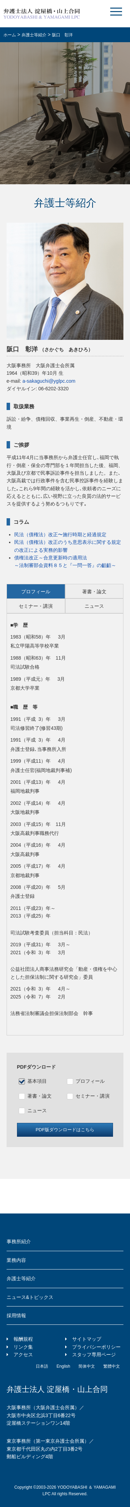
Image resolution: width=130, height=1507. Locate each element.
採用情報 (16, 1315)
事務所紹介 (19, 1241)
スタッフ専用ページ (94, 1354)
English (63, 1366)
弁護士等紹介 (21, 1278)
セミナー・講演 (93, 1096)
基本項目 (37, 1081)
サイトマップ (86, 1339)
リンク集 (23, 1347)
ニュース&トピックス (30, 1297)
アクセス (23, 1354)
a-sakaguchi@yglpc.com (49, 381)
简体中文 (86, 1366)
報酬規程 (23, 1339)
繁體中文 (111, 1366)
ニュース (37, 1110)
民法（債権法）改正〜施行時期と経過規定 (60, 534)
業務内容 (16, 1260)
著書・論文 (39, 1096)
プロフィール (90, 1081)
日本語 (42, 1366)
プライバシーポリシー (96, 1347)
